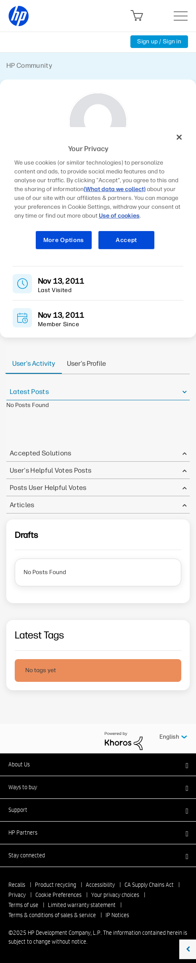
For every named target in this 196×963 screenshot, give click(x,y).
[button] (98, 764)
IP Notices (117, 915)
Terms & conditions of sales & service (52, 915)
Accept (126, 240)
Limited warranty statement (82, 905)
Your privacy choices (115, 895)
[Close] (179, 137)
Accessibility (100, 885)
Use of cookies (119, 215)
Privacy (17, 895)
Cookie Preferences (58, 895)
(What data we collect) (115, 189)
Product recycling (55, 885)
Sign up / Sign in (159, 41)
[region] (98, 193)
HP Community (29, 65)
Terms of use (23, 905)
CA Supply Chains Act (149, 885)
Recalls (16, 885)
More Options (63, 240)
